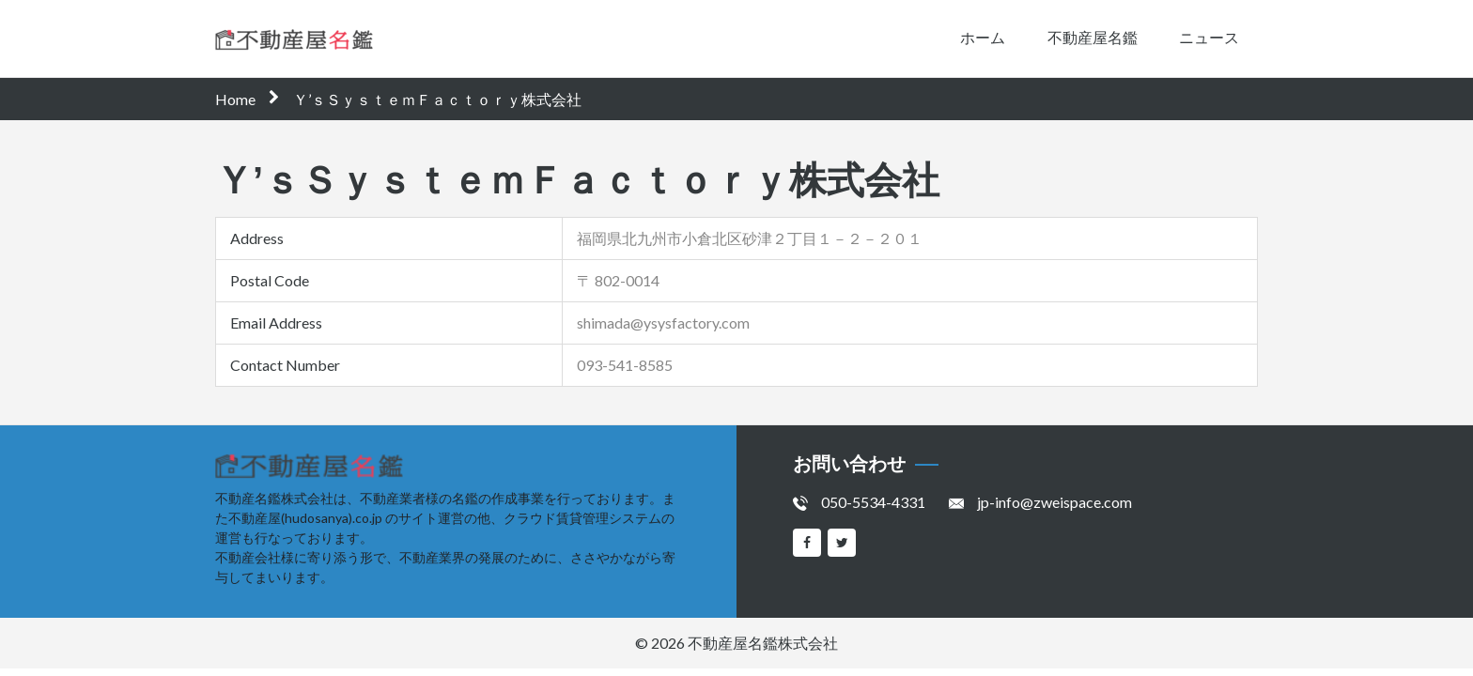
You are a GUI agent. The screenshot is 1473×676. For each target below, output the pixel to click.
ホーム (982, 37)
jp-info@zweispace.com (1054, 502)
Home (235, 99)
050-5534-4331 (873, 502)
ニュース (1209, 37)
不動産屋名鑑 (1092, 37)
